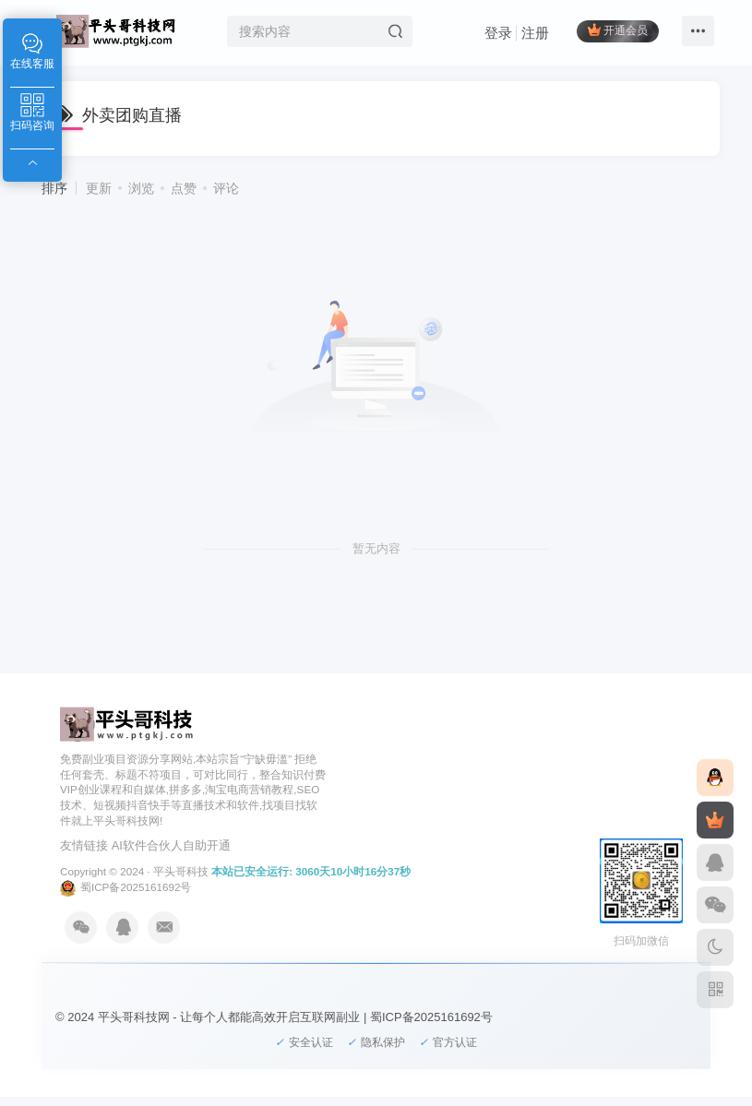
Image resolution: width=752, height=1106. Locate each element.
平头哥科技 (181, 871)
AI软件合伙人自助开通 (171, 845)
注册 (535, 33)
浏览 (141, 188)
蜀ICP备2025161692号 (125, 887)
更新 (99, 188)
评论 (226, 188)
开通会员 (618, 30)
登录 (498, 33)
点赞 (184, 188)
